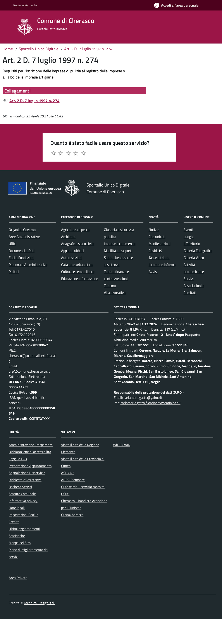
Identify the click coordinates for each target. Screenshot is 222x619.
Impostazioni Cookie (23, 514)
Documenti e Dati (21, 250)
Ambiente (68, 236)
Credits (14, 521)
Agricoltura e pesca (75, 229)
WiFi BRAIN (121, 444)
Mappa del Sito (20, 542)
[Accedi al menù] (9, 27)
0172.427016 (25, 334)
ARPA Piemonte (73, 479)
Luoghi (189, 236)
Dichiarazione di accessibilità (30, 451)
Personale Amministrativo (28, 264)
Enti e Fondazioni (21, 257)
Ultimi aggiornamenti (24, 528)
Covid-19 (155, 250)
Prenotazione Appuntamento (30, 465)
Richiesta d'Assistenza (25, 479)
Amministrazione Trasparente (31, 444)
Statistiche (17, 535)
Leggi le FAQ (18, 458)
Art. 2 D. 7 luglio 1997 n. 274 (34, 101)
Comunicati (157, 236)
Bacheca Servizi (20, 486)
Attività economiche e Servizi (194, 271)
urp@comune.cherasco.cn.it (29, 371)
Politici (14, 271)
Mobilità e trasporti (118, 250)
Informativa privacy (23, 500)
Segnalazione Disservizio (27, 472)
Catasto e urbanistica (77, 264)
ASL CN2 (67, 472)
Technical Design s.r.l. (39, 602)
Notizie (154, 229)
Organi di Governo (22, 229)
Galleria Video (194, 257)
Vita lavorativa (115, 292)
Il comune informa (162, 264)
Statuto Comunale (22, 493)
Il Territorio (192, 243)
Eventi (188, 229)
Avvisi (153, 271)
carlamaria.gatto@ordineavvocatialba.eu (150, 402)
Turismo (110, 285)
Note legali (17, 507)
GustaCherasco (72, 514)
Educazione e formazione (79, 278)
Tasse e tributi (159, 257)
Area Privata (18, 577)
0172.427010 (24, 329)
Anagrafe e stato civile (77, 243)
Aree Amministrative (24, 236)
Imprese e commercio (119, 243)
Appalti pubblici (72, 250)
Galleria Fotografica (198, 250)
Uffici (12, 243)
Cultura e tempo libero (77, 271)
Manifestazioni (159, 243)
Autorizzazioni (71, 257)
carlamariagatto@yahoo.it (143, 397)
